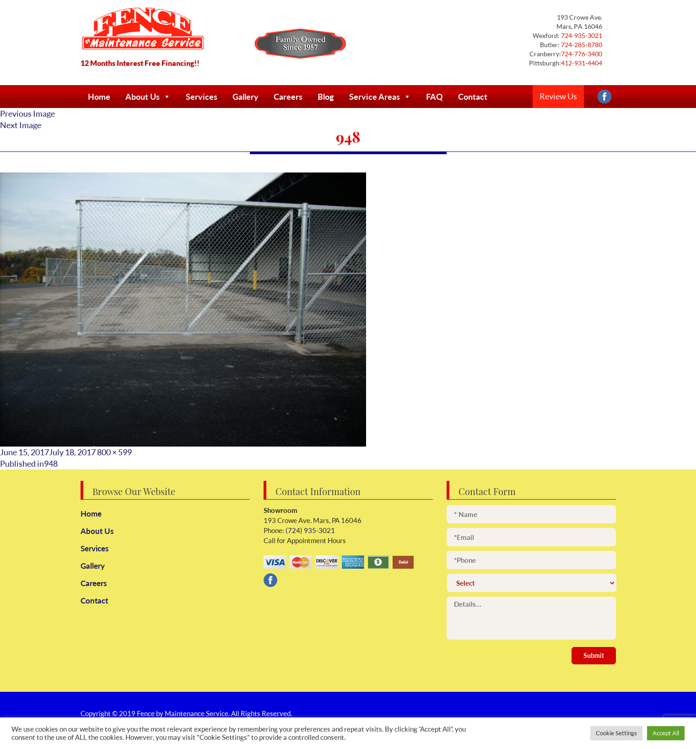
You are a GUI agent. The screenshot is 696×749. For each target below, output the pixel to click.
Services (201, 97)
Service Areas (380, 96)
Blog (326, 97)
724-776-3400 (581, 54)
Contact (472, 97)
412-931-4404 (581, 63)
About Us (148, 96)
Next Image (20, 125)
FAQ (434, 97)
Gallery (245, 97)
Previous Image (27, 113)
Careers (288, 97)
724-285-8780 (581, 44)
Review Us (558, 96)
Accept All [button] (666, 733)
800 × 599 (114, 452)
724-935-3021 (581, 35)
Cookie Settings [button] (616, 733)
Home (99, 97)
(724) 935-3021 (309, 530)
